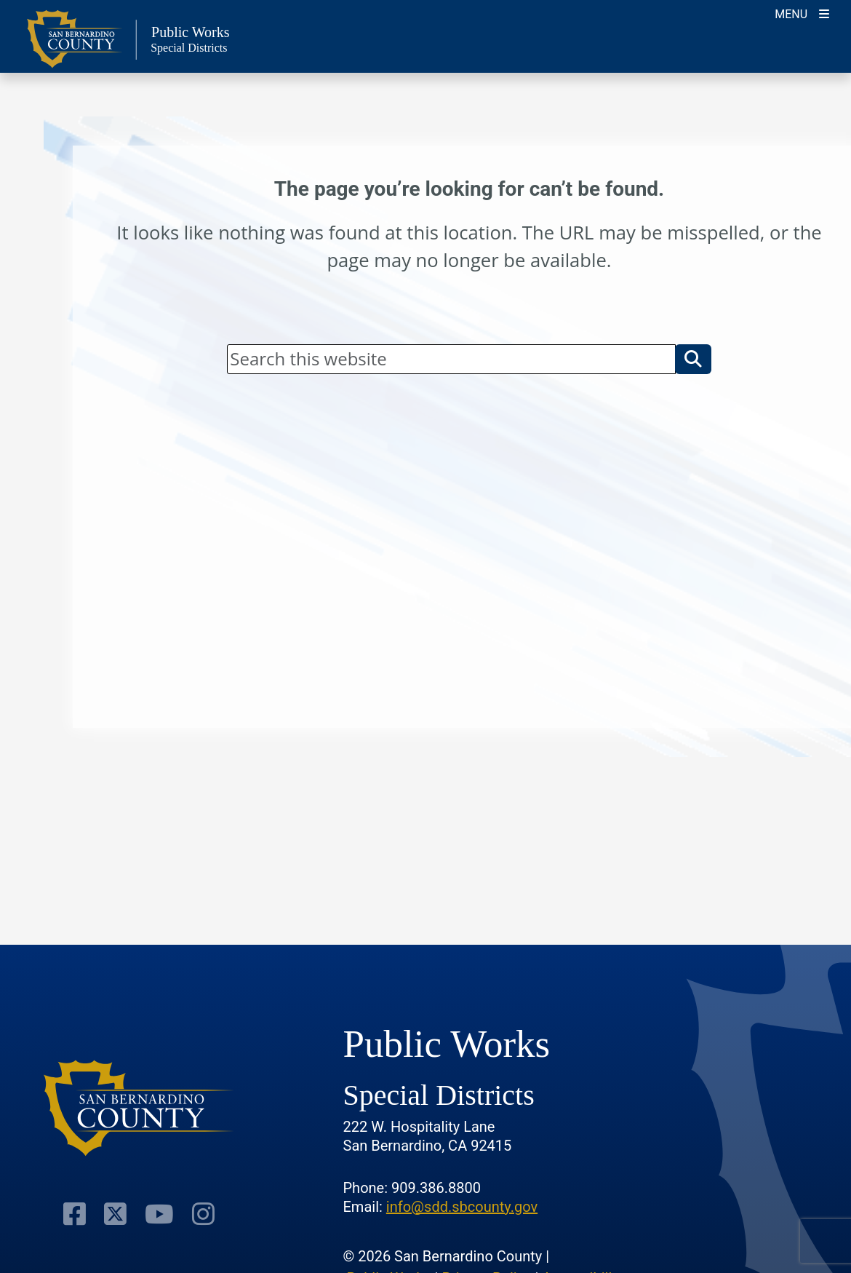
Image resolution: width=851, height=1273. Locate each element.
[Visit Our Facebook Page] (74, 1213)
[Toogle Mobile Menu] (802, 12)
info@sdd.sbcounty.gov (462, 1207)
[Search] (451, 358)
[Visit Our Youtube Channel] (159, 1213)
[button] (693, 358)
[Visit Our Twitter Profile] (115, 1213)
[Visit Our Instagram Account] (203, 1213)
